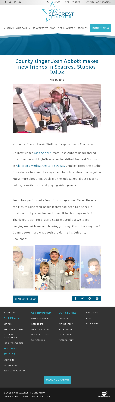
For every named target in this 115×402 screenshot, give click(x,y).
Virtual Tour (10, 365)
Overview (63, 319)
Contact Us (92, 313)
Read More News (25, 299)
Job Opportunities (13, 343)
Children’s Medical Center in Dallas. (40, 165)
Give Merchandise (40, 335)
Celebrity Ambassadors (11, 336)
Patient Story (66, 324)
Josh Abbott (42, 153)
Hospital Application (14, 371)
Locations (9, 360)
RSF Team (8, 324)
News (88, 318)
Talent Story (65, 335)
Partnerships (38, 340)
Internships (37, 324)
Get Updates (92, 324)
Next (92, 268)
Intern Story (65, 329)
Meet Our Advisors (13, 329)
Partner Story (66, 340)
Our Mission (10, 313)
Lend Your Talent (40, 329)
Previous (21, 268)
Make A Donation (40, 319)
